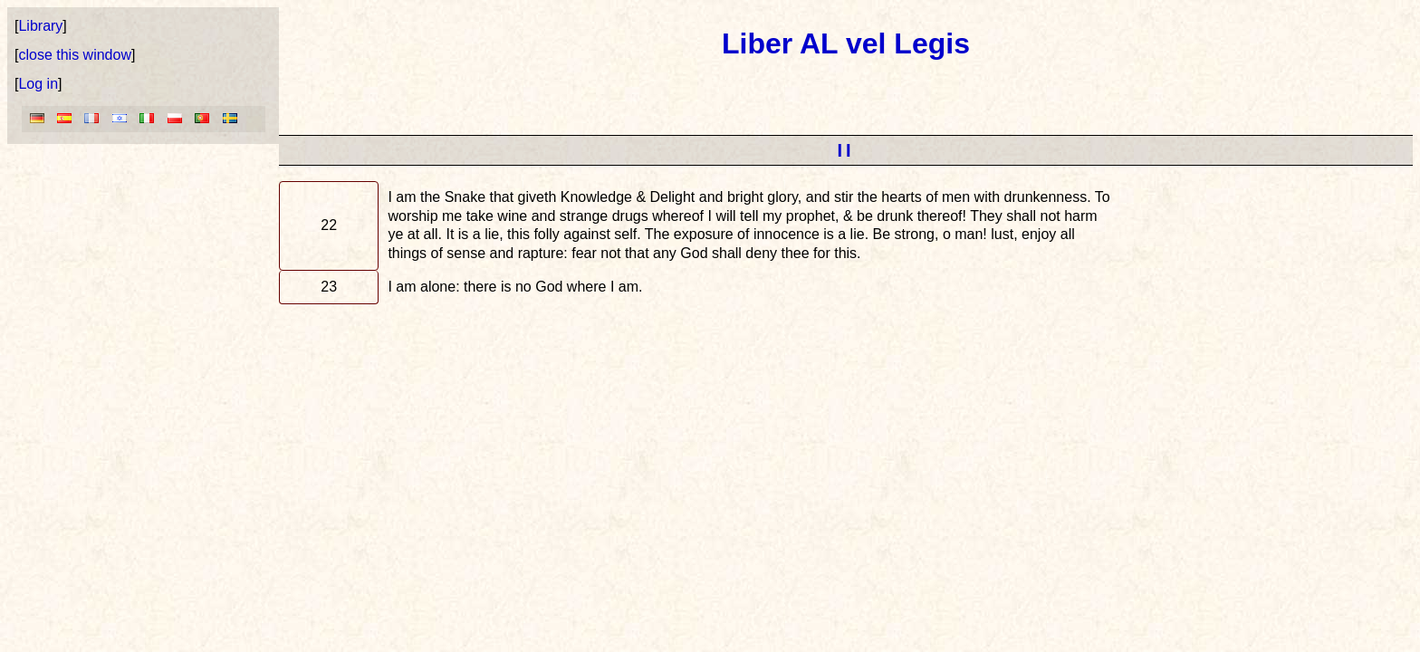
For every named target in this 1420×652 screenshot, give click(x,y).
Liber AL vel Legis (846, 43)
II (845, 150)
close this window (74, 54)
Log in (38, 83)
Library (40, 26)
